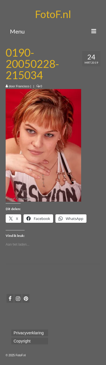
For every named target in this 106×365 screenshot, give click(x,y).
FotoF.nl (53, 14)
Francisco (22, 86)
